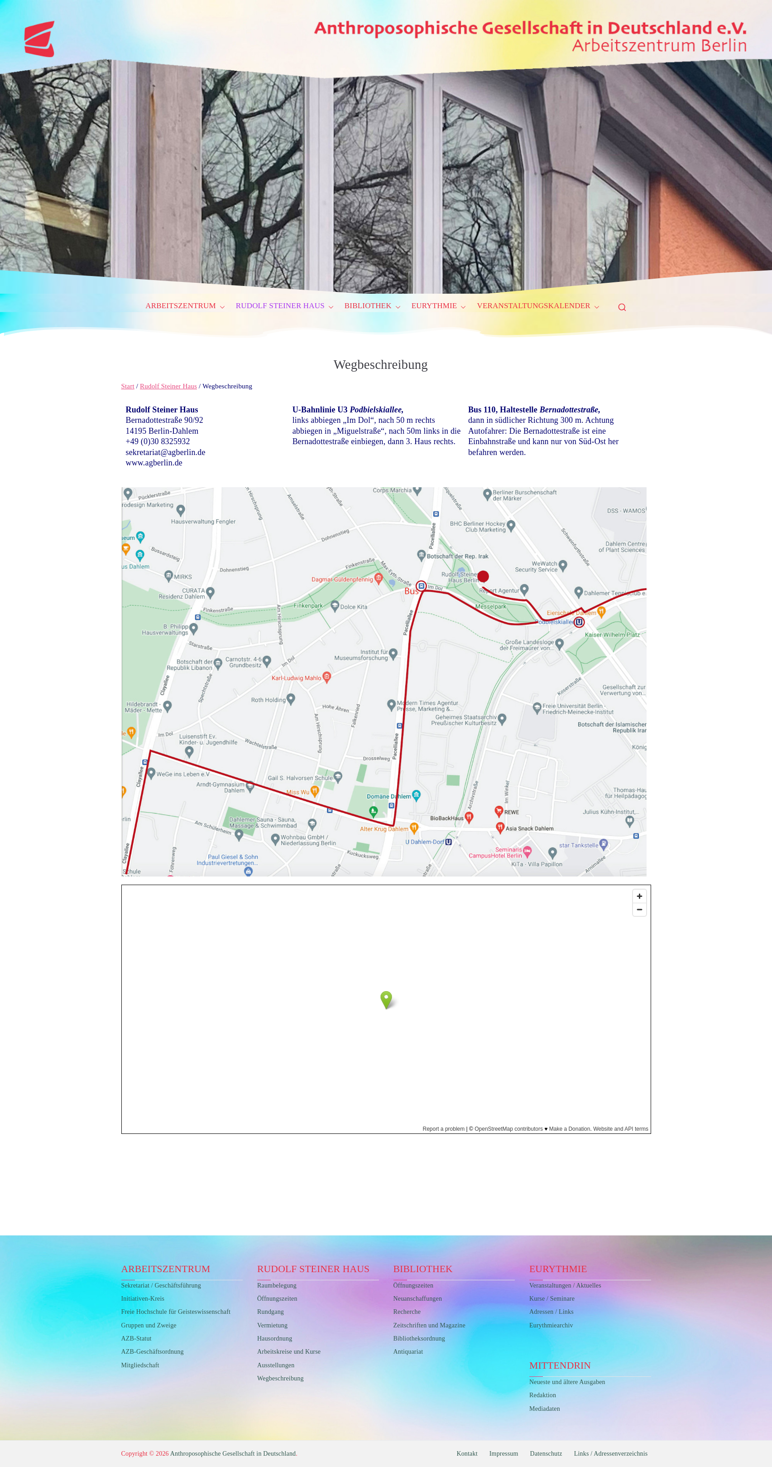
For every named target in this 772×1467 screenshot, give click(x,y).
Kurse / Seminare (552, 1298)
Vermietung (272, 1325)
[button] (220, 307)
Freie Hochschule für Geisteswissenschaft (176, 1311)
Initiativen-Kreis (143, 1298)
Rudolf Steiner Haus (285, 307)
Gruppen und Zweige (149, 1325)
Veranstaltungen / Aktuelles (565, 1285)
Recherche (407, 1311)
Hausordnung (274, 1338)
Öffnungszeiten (277, 1298)
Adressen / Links (551, 1311)
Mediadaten (544, 1408)
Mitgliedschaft (140, 1365)
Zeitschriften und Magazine (429, 1325)
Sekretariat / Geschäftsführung (161, 1285)
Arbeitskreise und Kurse (289, 1351)
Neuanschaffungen (417, 1298)
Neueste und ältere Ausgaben (567, 1382)
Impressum (503, 1453)
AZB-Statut (136, 1338)
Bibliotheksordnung (419, 1338)
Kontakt (466, 1453)
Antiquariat (408, 1351)
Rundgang (270, 1311)
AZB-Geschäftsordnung (152, 1351)
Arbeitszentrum (185, 307)
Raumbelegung (277, 1285)
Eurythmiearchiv (551, 1325)
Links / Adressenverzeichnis (611, 1453)
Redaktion (542, 1395)
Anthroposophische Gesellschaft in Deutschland (233, 1453)
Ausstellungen (275, 1365)
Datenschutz (546, 1453)
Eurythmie (439, 307)
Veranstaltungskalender (538, 307)
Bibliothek (373, 307)
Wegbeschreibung (280, 1378)
